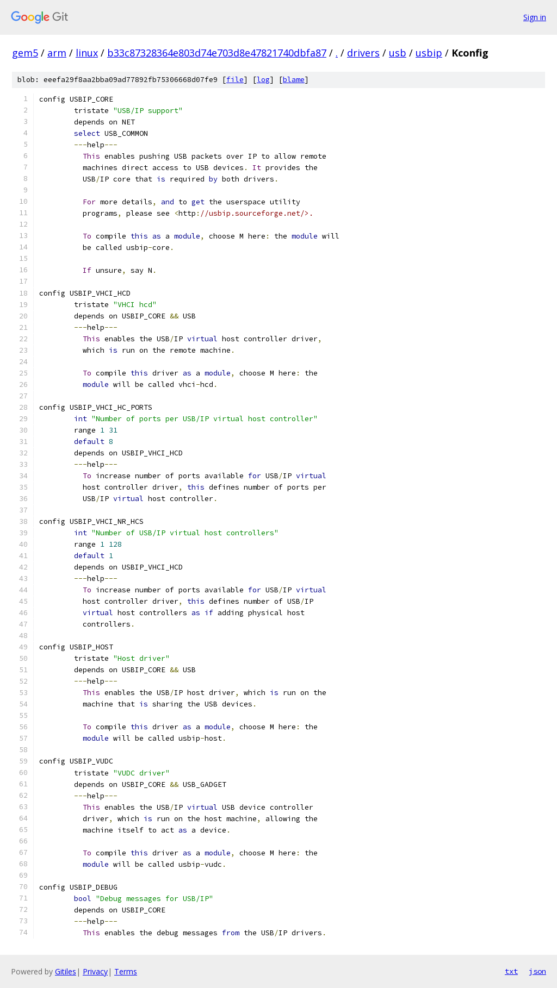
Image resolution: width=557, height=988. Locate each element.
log (263, 79)
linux (87, 52)
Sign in (534, 17)
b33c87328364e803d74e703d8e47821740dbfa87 (216, 52)
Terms (125, 971)
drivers (363, 52)
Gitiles (65, 971)
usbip (429, 52)
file (235, 79)
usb (397, 52)
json (537, 971)
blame (294, 79)
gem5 (25, 52)
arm (56, 52)
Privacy (95, 971)
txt (511, 971)
